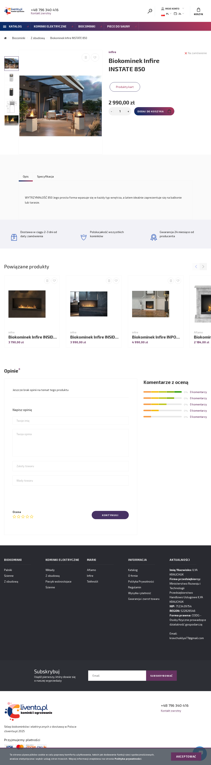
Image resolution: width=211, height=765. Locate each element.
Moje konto (170, 8)
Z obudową (11, 581)
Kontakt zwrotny (41, 13)
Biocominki (86, 26)
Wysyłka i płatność (139, 593)
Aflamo (91, 570)
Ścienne (9, 575)
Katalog (12, 26)
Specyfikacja (45, 176)
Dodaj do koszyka (154, 111)
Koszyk (198, 11)
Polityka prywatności (128, 758)
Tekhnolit (92, 581)
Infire (90, 575)
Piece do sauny (118, 26)
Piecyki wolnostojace (59, 581)
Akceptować (186, 756)
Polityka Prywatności (141, 581)
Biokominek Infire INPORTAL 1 (156, 337)
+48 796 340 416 (45, 10)
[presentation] (44, 498)
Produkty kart (125, 87)
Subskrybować (161, 675)
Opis (26, 176)
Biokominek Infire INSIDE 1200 (32, 337)
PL (165, 14)
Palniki (8, 570)
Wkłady (50, 570)
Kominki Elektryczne (50, 26)
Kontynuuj (110, 515)
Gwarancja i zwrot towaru (143, 598)
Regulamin (134, 587)
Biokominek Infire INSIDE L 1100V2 (94, 337)
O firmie (133, 575)
